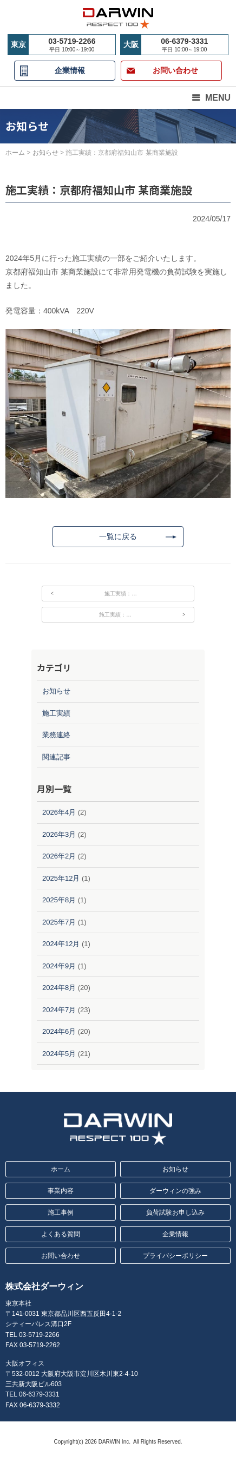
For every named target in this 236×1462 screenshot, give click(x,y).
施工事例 (61, 1212)
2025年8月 (59, 900)
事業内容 (61, 1191)
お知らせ (56, 691)
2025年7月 (59, 922)
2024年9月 (59, 966)
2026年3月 (59, 834)
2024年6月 (59, 1031)
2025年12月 (61, 878)
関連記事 (56, 757)
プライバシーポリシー (175, 1256)
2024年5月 (59, 1054)
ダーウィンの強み (175, 1191)
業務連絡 (56, 735)
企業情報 (70, 70)
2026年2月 (59, 856)
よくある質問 (60, 1234)
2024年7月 (59, 1010)
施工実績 (56, 713)
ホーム (60, 1169)
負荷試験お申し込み (175, 1212)
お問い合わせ (60, 1256)
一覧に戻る (118, 536)
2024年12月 (61, 944)
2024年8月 (59, 988)
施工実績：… (120, 593)
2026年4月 (59, 812)
